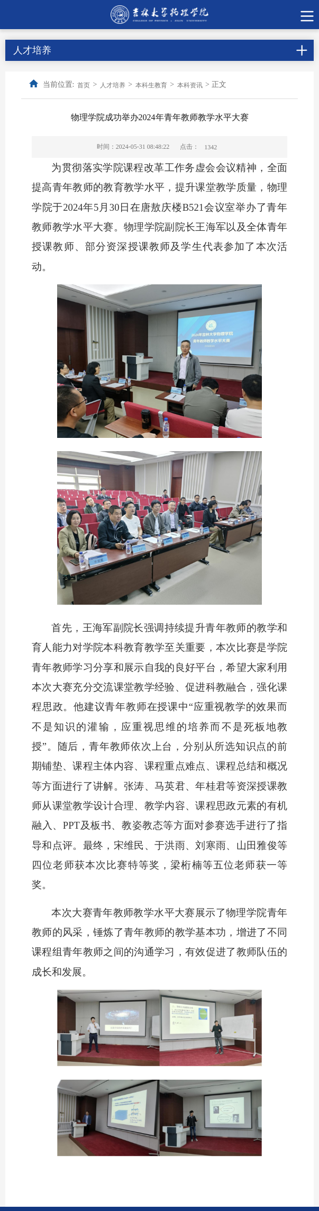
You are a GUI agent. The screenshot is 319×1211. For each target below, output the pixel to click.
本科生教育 (151, 85)
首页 (83, 85)
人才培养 (112, 85)
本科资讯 (190, 85)
